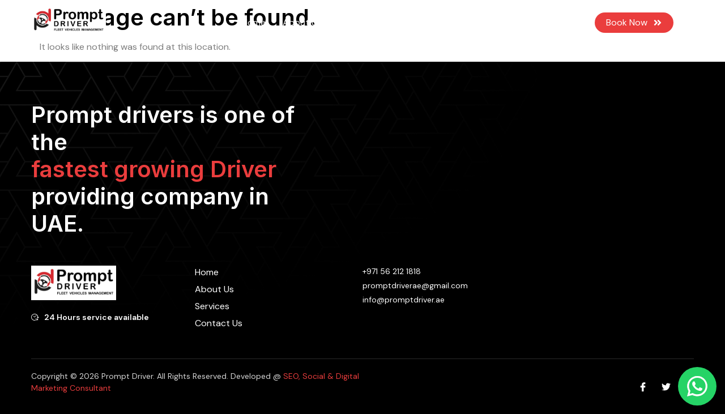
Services (361, 22)
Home (254, 22)
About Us (302, 22)
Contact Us (459, 22)
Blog (410, 22)
